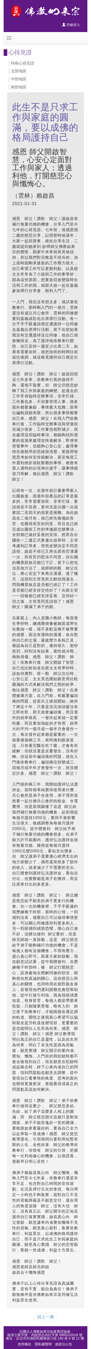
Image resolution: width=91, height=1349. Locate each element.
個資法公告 (63, 1344)
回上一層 (45, 1317)
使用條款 (24, 1344)
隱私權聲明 (43, 1344)
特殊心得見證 (22, 63)
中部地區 (18, 79)
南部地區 (18, 87)
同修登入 (71, 25)
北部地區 (18, 71)
